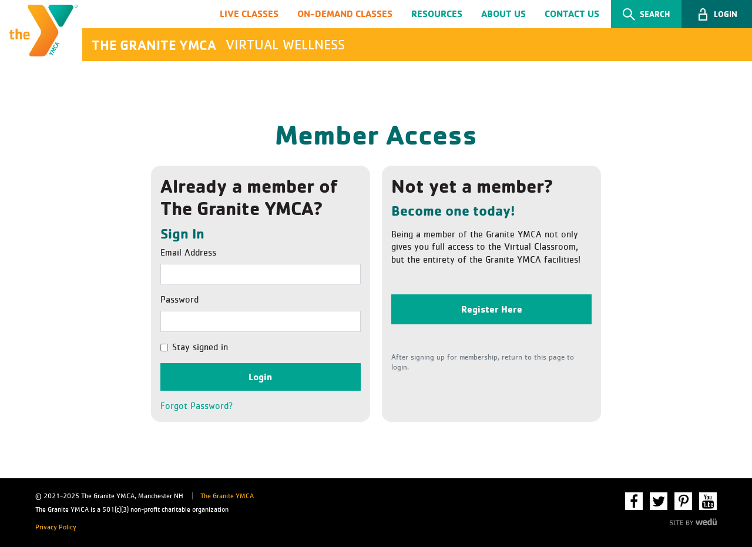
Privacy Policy (55, 527)
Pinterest (683, 501)
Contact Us (572, 13)
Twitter (658, 501)
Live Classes (249, 13)
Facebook (634, 501)
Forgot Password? (196, 406)
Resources (436, 13)
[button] (717, 14)
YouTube (708, 501)
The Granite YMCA (227, 496)
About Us (503, 13)
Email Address (188, 252)
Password (179, 299)
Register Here (491, 309)
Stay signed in (200, 347)
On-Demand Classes (344, 13)
